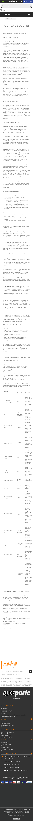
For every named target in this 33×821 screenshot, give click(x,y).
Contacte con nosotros (7, 725)
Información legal (7, 705)
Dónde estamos (5, 723)
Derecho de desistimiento (8, 716)
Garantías (3, 713)
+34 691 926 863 (15, 764)
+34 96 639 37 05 (15, 762)
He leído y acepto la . (11, 674)
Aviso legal (4, 708)
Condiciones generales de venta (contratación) (13, 715)
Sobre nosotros (5, 722)
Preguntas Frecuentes (7, 737)
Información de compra (9, 729)
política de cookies (18, 815)
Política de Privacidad (17, 674)
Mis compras (4, 742)
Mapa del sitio (5, 727)
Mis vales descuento (6, 746)
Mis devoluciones (6, 744)
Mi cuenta (4, 740)
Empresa (4, 719)
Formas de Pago (5, 734)
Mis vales (3, 751)
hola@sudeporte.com (13, 767)
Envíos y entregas (6, 735)
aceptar (16, 818)
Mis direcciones (5, 747)
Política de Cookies (6, 711)
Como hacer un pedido (7, 732)
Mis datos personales (7, 749)
